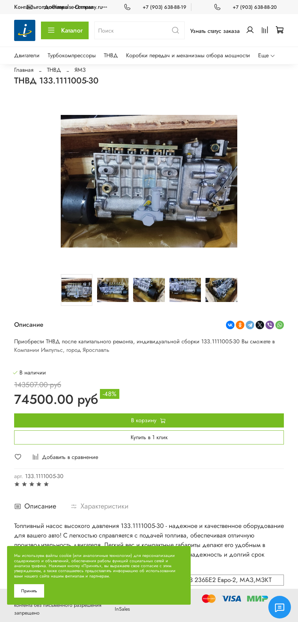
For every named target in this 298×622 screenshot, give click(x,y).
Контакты (25, 7)
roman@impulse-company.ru (69, 7)
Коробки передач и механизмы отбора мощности (188, 55)
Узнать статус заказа (215, 31)
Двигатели (27, 55)
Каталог (65, 30)
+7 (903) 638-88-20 (255, 7)
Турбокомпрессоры (72, 55)
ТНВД (111, 55)
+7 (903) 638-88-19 (164, 7)
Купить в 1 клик (149, 437)
